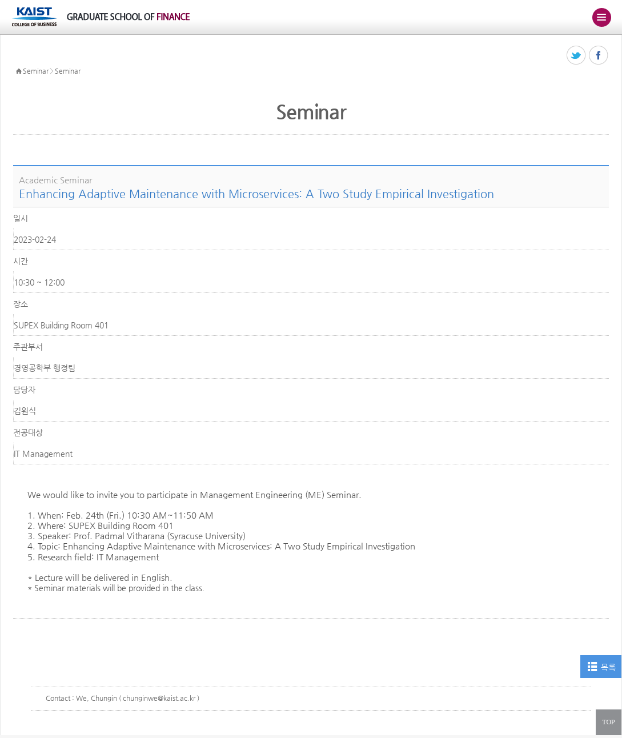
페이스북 (599, 56)
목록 (608, 667)
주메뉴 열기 (601, 17)
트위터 (577, 56)
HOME (19, 71)
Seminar (35, 71)
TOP (608, 722)
